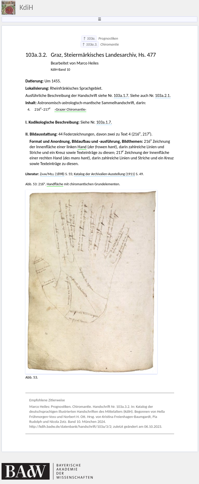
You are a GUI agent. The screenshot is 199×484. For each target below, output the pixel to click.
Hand (81, 146)
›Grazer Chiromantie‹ (70, 109)
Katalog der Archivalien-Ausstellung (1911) (104, 174)
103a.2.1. (162, 95)
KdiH (26, 7)
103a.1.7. (121, 95)
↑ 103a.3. (89, 44)
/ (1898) (52, 174)
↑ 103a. (89, 38)
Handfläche (55, 184)
